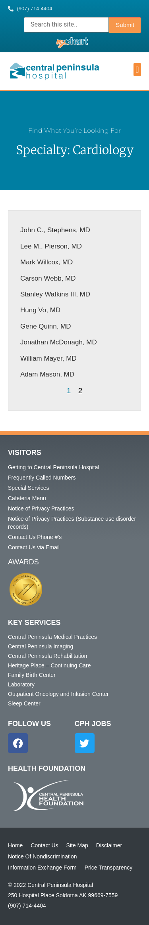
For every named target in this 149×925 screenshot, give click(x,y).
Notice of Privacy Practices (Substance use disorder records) (72, 523)
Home (15, 845)
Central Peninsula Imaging (40, 646)
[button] (137, 69)
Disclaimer (109, 845)
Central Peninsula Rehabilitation (47, 656)
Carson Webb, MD (48, 278)
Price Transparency (109, 867)
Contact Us (44, 845)
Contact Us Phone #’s (35, 537)
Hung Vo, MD (40, 310)
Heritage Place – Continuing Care (49, 665)
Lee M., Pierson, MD (51, 246)
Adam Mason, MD (47, 374)
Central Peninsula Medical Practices (52, 637)
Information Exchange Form (42, 867)
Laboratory (21, 684)
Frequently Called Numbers (41, 477)
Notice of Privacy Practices (41, 508)
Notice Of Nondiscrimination (42, 856)
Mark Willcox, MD (46, 262)
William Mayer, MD (48, 358)
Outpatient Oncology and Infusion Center (58, 694)
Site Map (77, 845)
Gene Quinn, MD (45, 326)
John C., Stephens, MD (55, 230)
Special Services (28, 488)
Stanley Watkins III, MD (55, 294)
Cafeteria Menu (27, 498)
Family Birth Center (32, 675)
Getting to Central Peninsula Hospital (53, 467)
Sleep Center (24, 703)
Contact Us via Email (34, 547)
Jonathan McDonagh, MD (58, 342)
